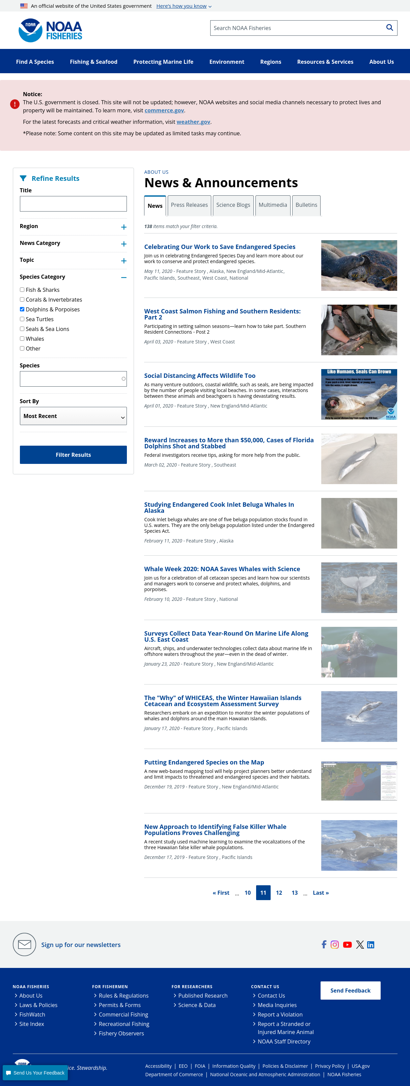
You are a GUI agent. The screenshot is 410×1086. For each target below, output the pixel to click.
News (154, 206)
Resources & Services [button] (325, 61)
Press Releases (189, 204)
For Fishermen (110, 987)
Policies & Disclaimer (285, 1066)
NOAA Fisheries (31, 987)
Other (30, 348)
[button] (35, 1072)
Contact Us (265, 987)
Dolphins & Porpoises (50, 309)
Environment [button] (226, 61)
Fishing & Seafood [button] (93, 61)
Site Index (32, 1024)
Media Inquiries (277, 1005)
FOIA (200, 1066)
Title (26, 190)
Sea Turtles (37, 319)
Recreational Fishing (124, 1024)
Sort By (29, 401)
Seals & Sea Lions (45, 329)
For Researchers (192, 987)
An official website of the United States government (113, 6)
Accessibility (158, 1066)
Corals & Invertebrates (51, 299)
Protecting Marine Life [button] (163, 61)
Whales (32, 338)
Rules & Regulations (123, 995)
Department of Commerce (174, 1074)
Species (30, 365)
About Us (156, 172)
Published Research (203, 995)
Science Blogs (233, 204)
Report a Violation (280, 1014)
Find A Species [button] (35, 61)
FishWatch (33, 1014)
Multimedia (273, 204)
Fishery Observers (121, 1033)
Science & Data (197, 1005)
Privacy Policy (330, 1066)
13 (295, 892)
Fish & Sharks (40, 290)
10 (248, 892)
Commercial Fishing (123, 1014)
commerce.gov (164, 110)
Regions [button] (270, 61)
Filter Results (73, 454)
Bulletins (306, 204)
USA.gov (361, 1066)
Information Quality (233, 1066)
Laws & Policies (39, 1005)
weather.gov (194, 122)
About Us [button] (382, 61)
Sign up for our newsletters (81, 945)
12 (279, 892)
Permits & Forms (120, 1005)
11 (263, 892)
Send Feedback (351, 990)
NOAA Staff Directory (284, 1041)
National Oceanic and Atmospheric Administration (265, 1074)
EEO (183, 1066)
